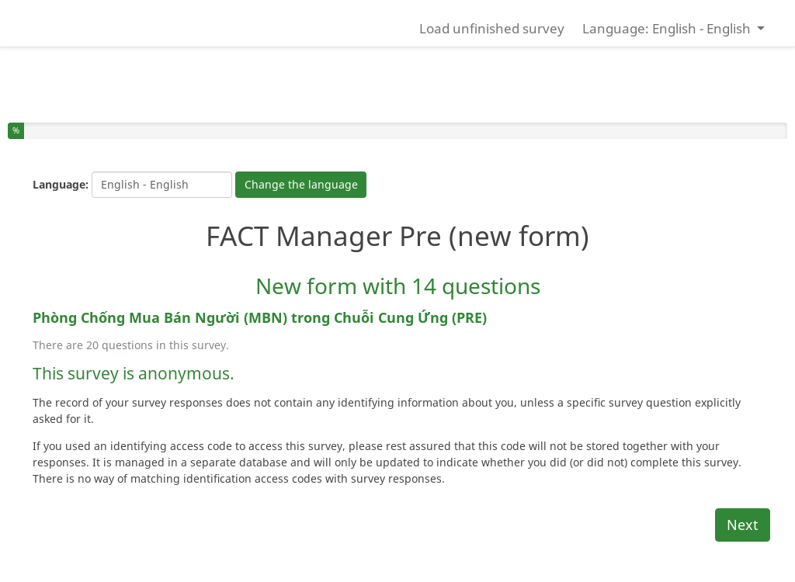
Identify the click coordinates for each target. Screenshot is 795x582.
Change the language (301, 184)
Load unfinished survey (491, 28)
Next (743, 524)
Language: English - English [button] (668, 28)
